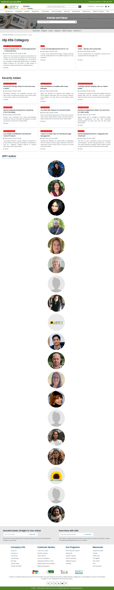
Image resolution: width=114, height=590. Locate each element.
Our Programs (73, 547)
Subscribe (32, 534)
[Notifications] (106, 6)
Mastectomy (86, 11)
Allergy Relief (81, 131)
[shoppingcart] (108, 6)
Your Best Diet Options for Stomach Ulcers (55, 110)
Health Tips (96, 556)
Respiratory (35, 11)
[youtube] (63, 583)
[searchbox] (64, 7)
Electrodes (13, 83)
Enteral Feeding (56, 11)
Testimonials (15, 558)
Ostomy (26, 11)
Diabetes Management (46, 131)
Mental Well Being (8, 107)
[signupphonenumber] (71, 534)
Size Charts (96, 561)
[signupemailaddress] (15, 534)
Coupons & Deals (98, 551)
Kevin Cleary (45, 51)
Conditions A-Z (77, 31)
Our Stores (14, 556)
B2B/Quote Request (43, 566)
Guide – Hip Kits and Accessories (89, 49)
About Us (13, 551)
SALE (107, 11)
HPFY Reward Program (73, 551)
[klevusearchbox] (79, 7)
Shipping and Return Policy (45, 561)
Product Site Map (16, 566)
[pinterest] (67, 583)
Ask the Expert (97, 566)
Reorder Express (42, 553)
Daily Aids (67, 11)
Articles (95, 553)
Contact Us (91, 6)
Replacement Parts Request (46, 563)
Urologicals (18, 11)
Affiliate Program (71, 561)
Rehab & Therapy (98, 11)
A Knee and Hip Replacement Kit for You (54, 49)
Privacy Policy (15, 563)
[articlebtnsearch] (57, 24)
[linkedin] (59, 583)
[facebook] (50, 583)
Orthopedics (45, 11)
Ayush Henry (82, 51)
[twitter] (46, 583)
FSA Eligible (96, 558)
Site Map (13, 561)
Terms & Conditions (43, 558)
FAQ (94, 563)
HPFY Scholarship (71, 558)
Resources (98, 547)
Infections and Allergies (9, 131)
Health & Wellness (45, 107)
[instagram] (55, 583)
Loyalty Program (71, 556)
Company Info (18, 547)
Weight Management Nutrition (85, 83)
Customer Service (46, 547)
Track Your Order (42, 551)
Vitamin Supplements (83, 107)
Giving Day (69, 553)
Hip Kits (5, 46)
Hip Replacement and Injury (14, 46)
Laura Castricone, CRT (10, 53)
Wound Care (9, 11)
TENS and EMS (7, 83)
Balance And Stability (46, 83)
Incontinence (76, 11)
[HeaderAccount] (100, 6)
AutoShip (68, 563)
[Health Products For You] (11, 7)
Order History (41, 556)
